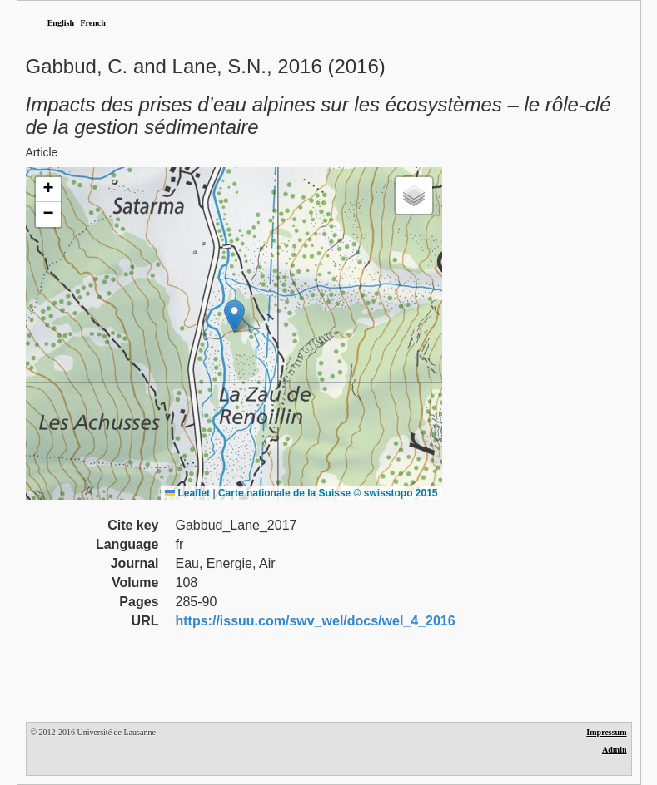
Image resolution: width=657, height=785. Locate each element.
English (60, 22)
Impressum (606, 732)
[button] (234, 316)
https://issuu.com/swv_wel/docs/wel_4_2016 (315, 621)
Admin (614, 749)
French (92, 22)
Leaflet (187, 493)
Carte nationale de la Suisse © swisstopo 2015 (328, 493)
